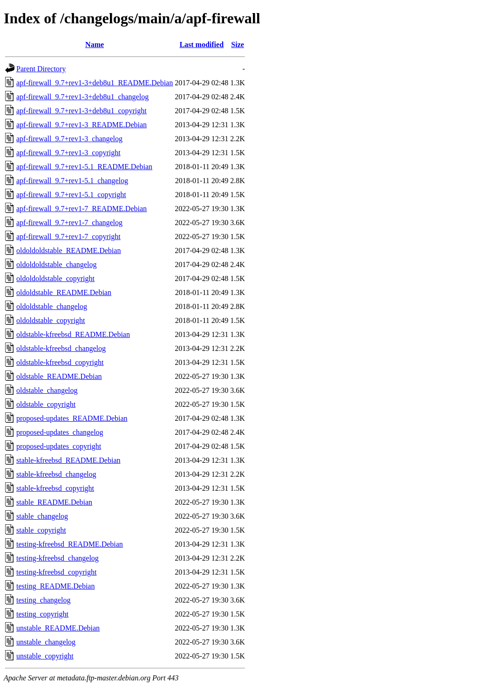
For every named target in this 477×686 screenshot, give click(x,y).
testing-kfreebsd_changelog (57, 558)
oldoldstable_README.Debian (63, 292)
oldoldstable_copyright (50, 320)
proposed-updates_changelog (59, 432)
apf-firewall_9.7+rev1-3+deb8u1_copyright (81, 111)
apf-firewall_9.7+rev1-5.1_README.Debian (84, 167)
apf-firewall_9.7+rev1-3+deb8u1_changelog (82, 97)
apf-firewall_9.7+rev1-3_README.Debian (81, 125)
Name (94, 44)
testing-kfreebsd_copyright (56, 572)
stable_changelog (42, 516)
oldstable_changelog (47, 390)
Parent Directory (41, 69)
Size (237, 44)
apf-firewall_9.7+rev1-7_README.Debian (81, 209)
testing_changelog (43, 600)
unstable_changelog (45, 642)
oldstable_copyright (45, 404)
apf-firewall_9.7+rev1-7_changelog (69, 222)
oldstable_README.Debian (59, 376)
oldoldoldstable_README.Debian (68, 250)
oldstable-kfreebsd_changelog (61, 348)
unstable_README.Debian (58, 628)
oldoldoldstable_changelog (56, 264)
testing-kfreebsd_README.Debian (69, 544)
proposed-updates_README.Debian (72, 418)
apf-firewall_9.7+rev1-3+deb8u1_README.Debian (94, 83)
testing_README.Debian (55, 586)
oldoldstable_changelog (51, 306)
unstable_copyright (45, 656)
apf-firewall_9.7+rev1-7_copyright (68, 236)
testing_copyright (42, 614)
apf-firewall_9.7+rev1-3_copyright (68, 153)
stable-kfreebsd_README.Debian (68, 460)
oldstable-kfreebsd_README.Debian (73, 334)
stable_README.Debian (54, 502)
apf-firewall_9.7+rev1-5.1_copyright (71, 195)
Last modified (201, 44)
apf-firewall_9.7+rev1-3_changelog (69, 139)
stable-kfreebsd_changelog (56, 474)
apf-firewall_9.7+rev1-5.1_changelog (72, 181)
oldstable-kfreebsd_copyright (60, 362)
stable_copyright (41, 530)
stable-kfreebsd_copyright (55, 488)
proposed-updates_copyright (58, 446)
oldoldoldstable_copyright (55, 278)
